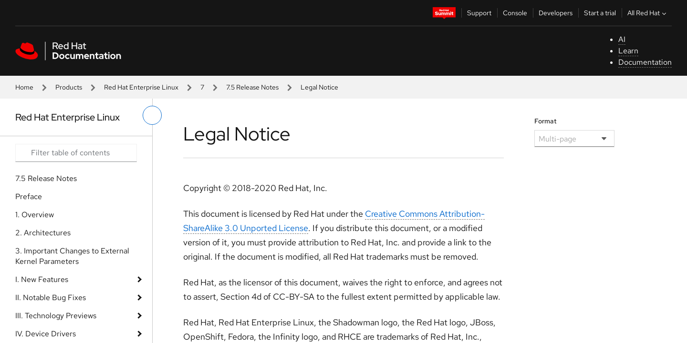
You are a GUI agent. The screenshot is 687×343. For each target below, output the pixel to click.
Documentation (645, 62)
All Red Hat (647, 13)
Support (479, 13)
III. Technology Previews (55, 316)
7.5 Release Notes (252, 87)
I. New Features (41, 279)
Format (545, 121)
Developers (555, 13)
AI (621, 39)
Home (24, 87)
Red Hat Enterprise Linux (141, 87)
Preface (28, 197)
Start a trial (600, 13)
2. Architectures (43, 233)
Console (515, 13)
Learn (628, 51)
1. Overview (34, 215)
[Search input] (76, 153)
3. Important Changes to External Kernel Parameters (72, 256)
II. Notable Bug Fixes (50, 298)
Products (68, 87)
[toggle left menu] (152, 115)
